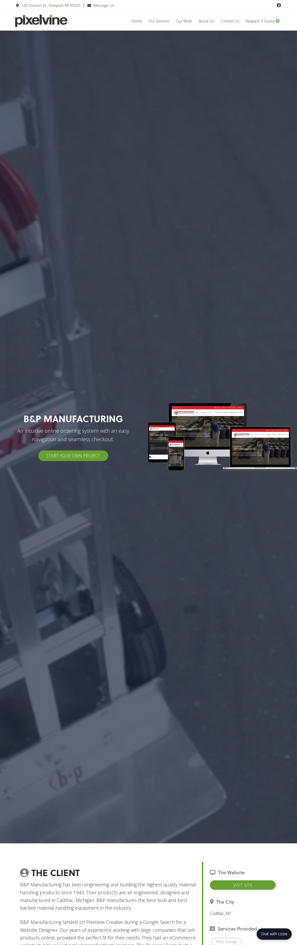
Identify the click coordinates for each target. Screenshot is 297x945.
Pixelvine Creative (54, 24)
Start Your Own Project (73, 456)
